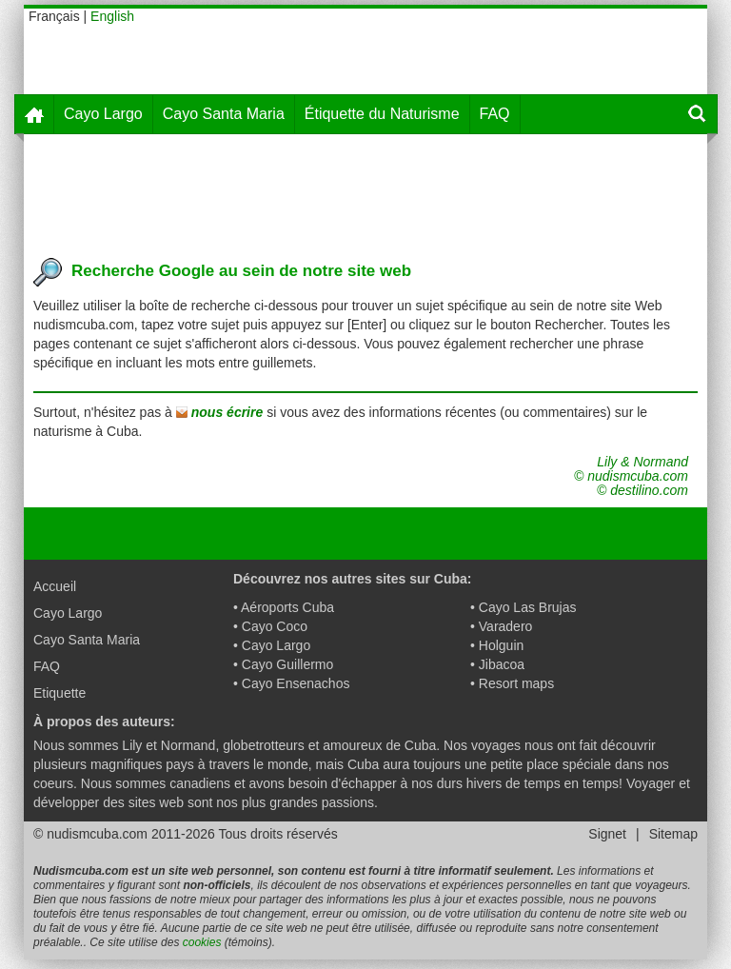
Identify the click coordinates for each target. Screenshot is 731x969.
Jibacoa (501, 664)
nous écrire (227, 412)
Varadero (506, 626)
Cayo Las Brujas (528, 607)
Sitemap (673, 833)
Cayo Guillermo (287, 664)
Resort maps (516, 683)
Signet (607, 833)
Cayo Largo (103, 114)
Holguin (501, 645)
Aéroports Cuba (287, 607)
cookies (202, 942)
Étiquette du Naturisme (382, 114)
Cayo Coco (274, 626)
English (112, 16)
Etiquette (59, 693)
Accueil (54, 586)
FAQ (495, 114)
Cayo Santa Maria (224, 114)
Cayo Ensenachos (296, 683)
